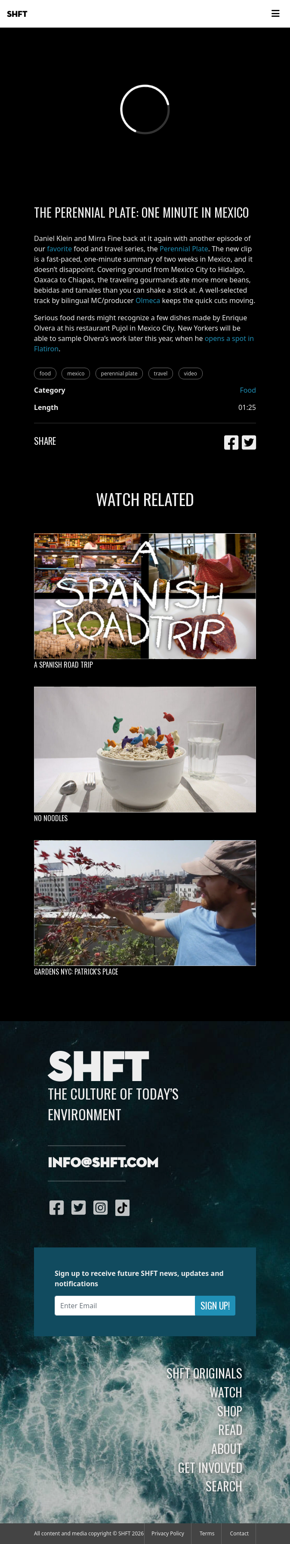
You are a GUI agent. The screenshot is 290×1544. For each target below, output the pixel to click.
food (45, 373)
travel (161, 373)
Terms (207, 1533)
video (190, 373)
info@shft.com (103, 1163)
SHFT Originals (204, 1373)
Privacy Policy (167, 1533)
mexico (75, 373)
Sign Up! (215, 1305)
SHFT (17, 14)
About (226, 1448)
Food (248, 390)
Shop (229, 1411)
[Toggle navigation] (275, 14)
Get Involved (210, 1467)
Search (224, 1486)
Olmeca (148, 300)
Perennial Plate (184, 248)
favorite (59, 248)
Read (230, 1429)
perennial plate (119, 373)
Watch (226, 1392)
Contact (239, 1533)
